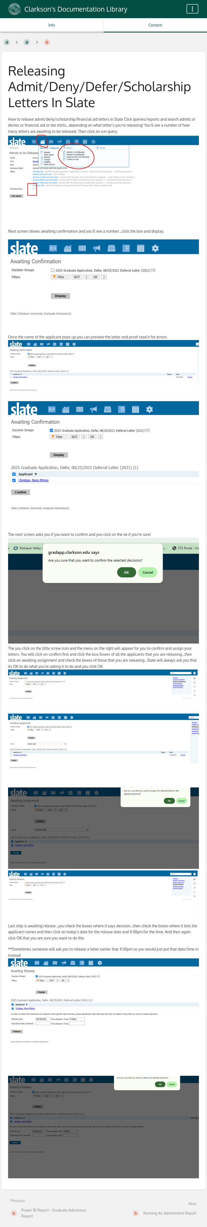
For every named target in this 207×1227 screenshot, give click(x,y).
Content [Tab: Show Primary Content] (155, 25)
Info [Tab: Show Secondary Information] (51, 25)
